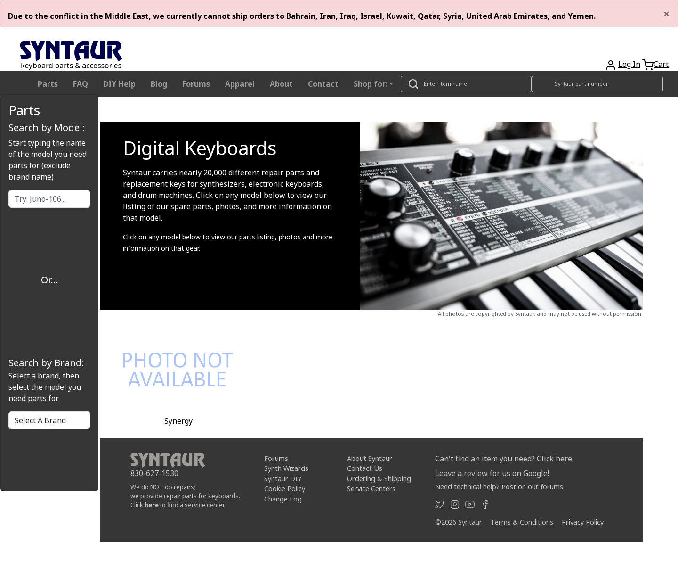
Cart (661, 64)
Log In (629, 64)
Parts (48, 84)
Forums (196, 84)
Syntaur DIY (282, 478)
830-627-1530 (154, 473)
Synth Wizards (286, 468)
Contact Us (364, 468)
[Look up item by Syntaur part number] (597, 84)
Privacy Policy (583, 522)
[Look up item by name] (466, 84)
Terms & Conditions (522, 522)
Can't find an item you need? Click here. (504, 458)
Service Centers (371, 488)
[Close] (666, 13)
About (281, 84)
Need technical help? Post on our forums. (500, 486)
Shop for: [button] (370, 84)
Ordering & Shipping (379, 478)
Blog (159, 84)
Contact (323, 84)
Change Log (283, 498)
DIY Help (119, 84)
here (152, 505)
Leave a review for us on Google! (492, 473)
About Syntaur (369, 457)
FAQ (80, 84)
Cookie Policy (284, 488)
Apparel (240, 84)
